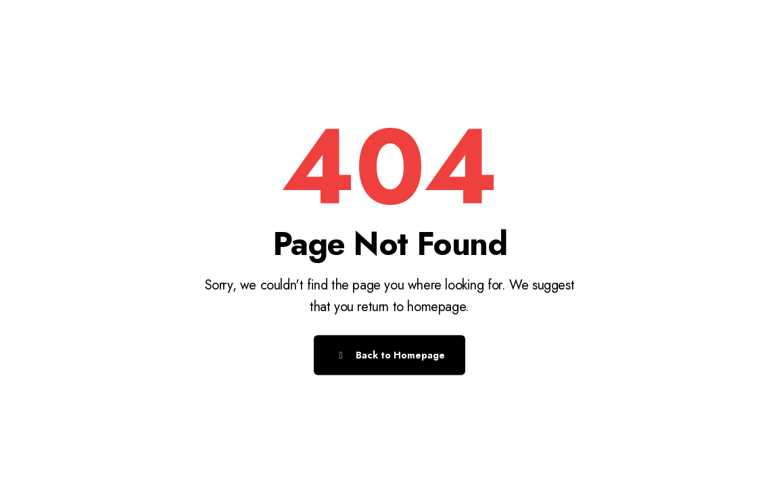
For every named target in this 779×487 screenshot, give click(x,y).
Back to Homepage (389, 355)
